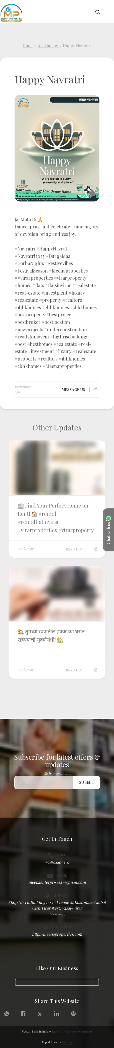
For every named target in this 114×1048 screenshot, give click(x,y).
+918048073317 (57, 862)
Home (28, 45)
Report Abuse (50, 1042)
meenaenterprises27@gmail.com (57, 882)
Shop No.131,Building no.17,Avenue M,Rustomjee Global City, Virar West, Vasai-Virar (57, 905)
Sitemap (67, 1042)
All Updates (48, 45)
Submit (86, 782)
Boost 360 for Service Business (74, 1031)
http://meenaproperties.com (57, 934)
